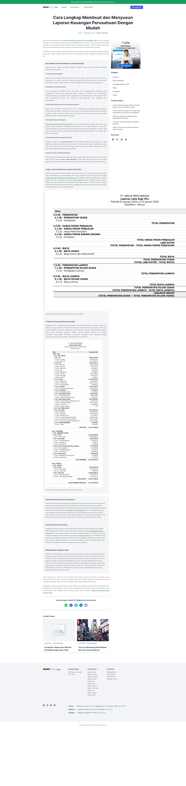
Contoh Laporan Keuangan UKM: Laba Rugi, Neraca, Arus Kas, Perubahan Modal (126, 106)
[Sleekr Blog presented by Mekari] (50, 7)
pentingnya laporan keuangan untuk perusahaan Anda (80, 40)
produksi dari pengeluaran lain (76, 510)
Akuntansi (116, 77)
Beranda (64, 7)
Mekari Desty (92, 695)
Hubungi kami (136, 7)
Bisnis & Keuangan (102, 33)
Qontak (115, 95)
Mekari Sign (91, 683)
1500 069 (123, 706)
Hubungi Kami (111, 674)
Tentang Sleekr (88, 7)
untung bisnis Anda (79, 180)
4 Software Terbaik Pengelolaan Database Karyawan (126, 123)
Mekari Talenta (92, 674)
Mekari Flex (91, 681)
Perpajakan (116, 91)
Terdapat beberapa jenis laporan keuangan (59, 124)
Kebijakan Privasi (112, 679)
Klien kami (71, 674)
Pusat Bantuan (111, 676)
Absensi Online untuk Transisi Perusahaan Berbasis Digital (125, 128)
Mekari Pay (91, 690)
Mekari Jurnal (92, 672)
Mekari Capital (92, 692)
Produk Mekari (74, 7)
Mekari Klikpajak (93, 676)
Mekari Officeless (93, 688)
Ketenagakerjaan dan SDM (121, 84)
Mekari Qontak (92, 679)
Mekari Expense (92, 686)
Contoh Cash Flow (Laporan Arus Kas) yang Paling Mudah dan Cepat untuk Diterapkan (126, 111)
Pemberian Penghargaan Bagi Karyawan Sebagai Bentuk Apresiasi (125, 117)
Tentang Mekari (111, 672)
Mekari (115, 88)
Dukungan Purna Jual (75, 672)
